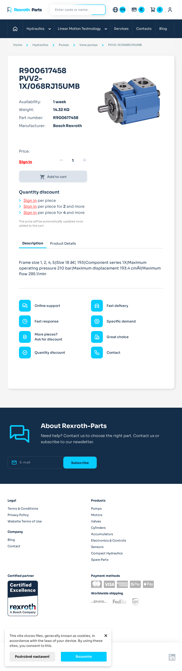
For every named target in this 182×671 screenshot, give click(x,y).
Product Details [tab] (63, 243)
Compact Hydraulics (107, 553)
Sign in (25, 161)
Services (121, 28)
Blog (163, 28)
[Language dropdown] (119, 9)
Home (16, 28)
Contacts (144, 28)
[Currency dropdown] (138, 9)
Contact (14, 546)
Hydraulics (36, 28)
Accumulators (102, 534)
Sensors (97, 547)
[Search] (74, 9)
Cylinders (98, 528)
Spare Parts (100, 560)
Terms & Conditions (23, 509)
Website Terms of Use (25, 521)
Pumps (96, 509)
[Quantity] (73, 161)
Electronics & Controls (108, 541)
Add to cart (53, 177)
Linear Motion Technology (79, 28)
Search (99, 9)
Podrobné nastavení (32, 656)
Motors (96, 515)
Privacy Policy (18, 515)
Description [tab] (32, 243)
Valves (96, 521)
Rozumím (84, 656)
